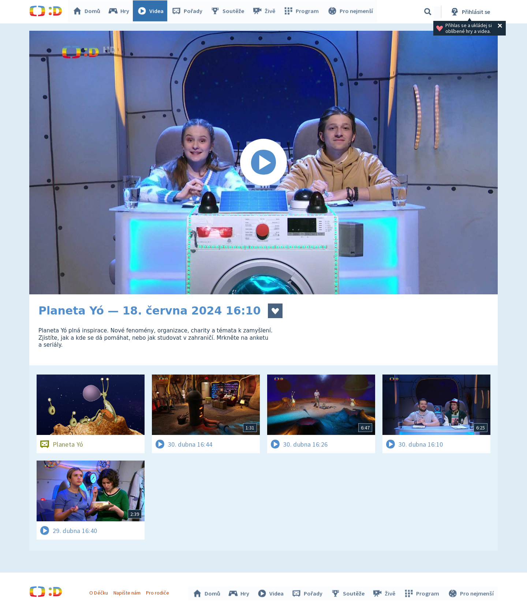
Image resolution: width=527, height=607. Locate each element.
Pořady (189, 11)
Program (302, 11)
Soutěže (229, 11)
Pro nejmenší (351, 11)
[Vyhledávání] (428, 11)
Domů (88, 11)
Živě (265, 11)
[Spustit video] (263, 162)
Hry (120, 11)
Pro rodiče (158, 591)
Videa (152, 11)
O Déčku (99, 591)
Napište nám (127, 591)
